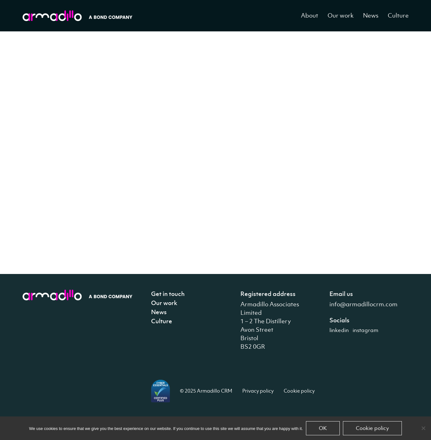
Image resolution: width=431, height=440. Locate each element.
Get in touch (168, 294)
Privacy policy (258, 391)
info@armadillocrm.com (363, 304)
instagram (365, 330)
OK (323, 428)
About (309, 15)
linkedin (339, 330)
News (370, 15)
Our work (341, 15)
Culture (398, 15)
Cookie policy (299, 391)
